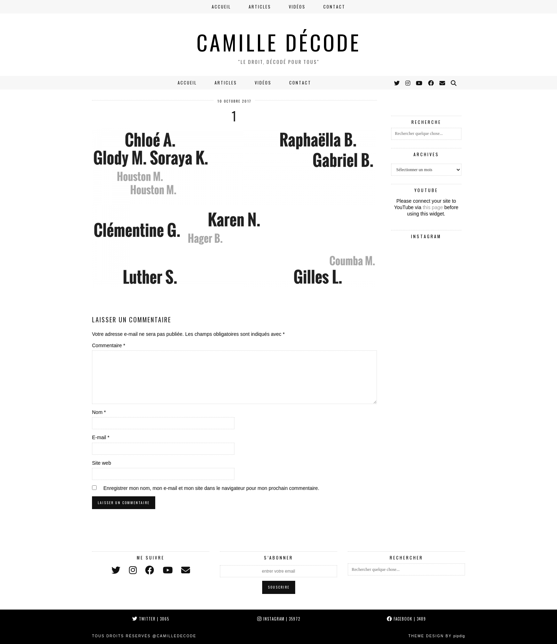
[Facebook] (431, 82)
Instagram (278, 619)
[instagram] (133, 570)
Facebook (406, 619)
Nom (99, 412)
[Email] (442, 82)
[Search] (454, 82)
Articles (260, 7)
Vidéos (297, 7)
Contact (334, 7)
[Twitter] (397, 82)
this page (433, 207)
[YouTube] (419, 82)
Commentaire (108, 345)
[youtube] (168, 570)
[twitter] (116, 570)
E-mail (100, 437)
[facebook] (149, 570)
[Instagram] (408, 82)
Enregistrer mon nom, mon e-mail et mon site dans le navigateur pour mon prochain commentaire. (211, 488)
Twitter (150, 619)
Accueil (221, 7)
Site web (101, 463)
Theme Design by (436, 636)
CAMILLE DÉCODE (278, 42)
